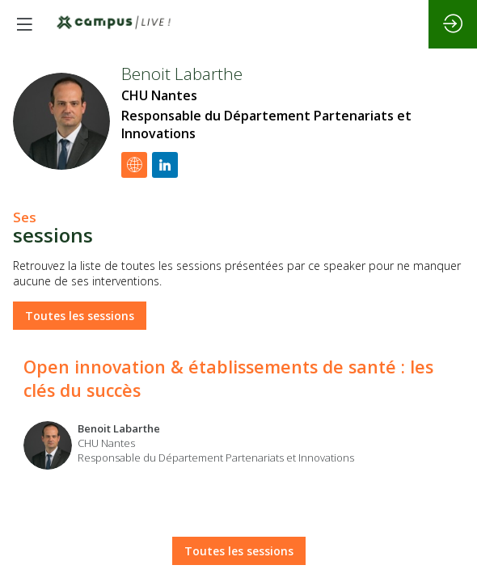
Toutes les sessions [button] (79, 316)
